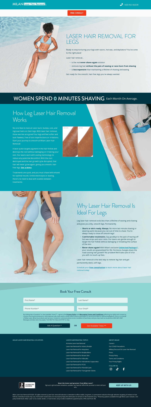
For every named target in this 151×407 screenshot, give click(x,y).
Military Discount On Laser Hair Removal (122, 349)
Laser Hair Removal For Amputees (77, 349)
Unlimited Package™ (128, 247)
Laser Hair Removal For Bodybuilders (78, 352)
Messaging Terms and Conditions (91, 314)
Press (111, 352)
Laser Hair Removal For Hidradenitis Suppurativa (82, 362)
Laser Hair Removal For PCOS (76, 365)
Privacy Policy (71, 314)
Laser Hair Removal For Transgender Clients (81, 371)
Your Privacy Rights (115, 362)
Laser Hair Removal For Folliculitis (77, 359)
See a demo (26, 167)
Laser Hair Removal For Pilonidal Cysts (79, 368)
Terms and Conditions (116, 359)
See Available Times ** (96, 326)
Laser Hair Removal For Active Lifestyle (79, 346)
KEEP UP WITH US (123, 385)
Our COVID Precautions (117, 346)
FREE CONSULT (76, 13)
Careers (111, 343)
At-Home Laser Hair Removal (75, 343)
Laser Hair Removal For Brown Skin (77, 355)
